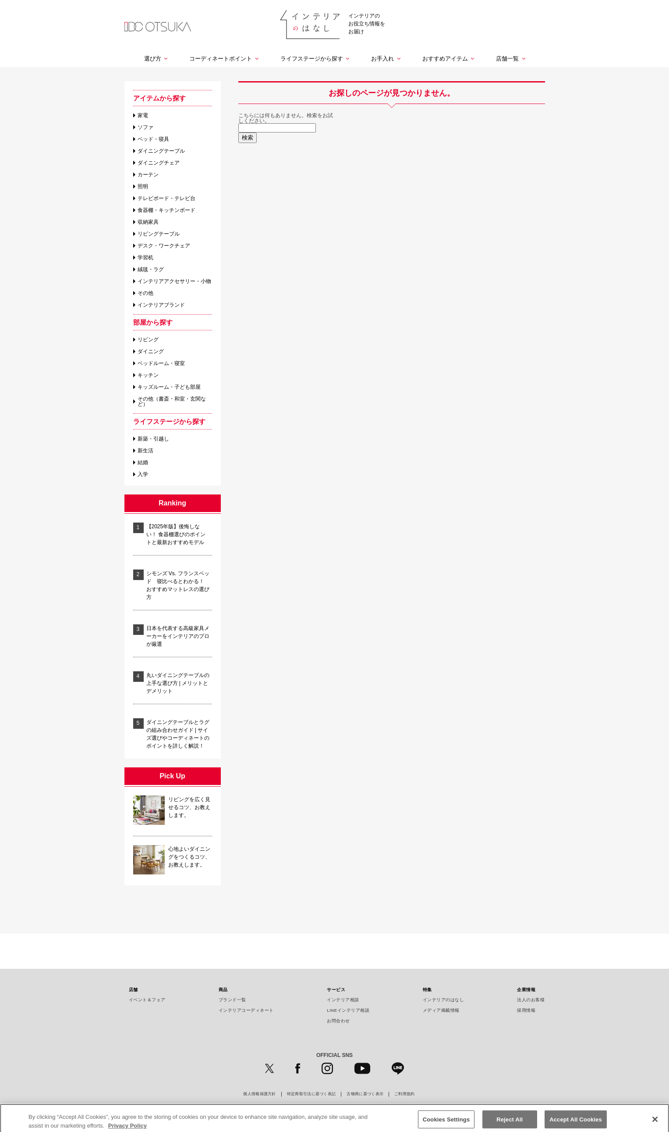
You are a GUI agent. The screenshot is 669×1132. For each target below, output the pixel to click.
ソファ (145, 127)
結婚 (143, 462)
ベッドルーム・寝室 (161, 363)
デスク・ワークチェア (164, 245)
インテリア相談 (343, 999)
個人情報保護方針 (259, 1094)
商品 (223, 989)
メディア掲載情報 (441, 1010)
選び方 (152, 58)
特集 (427, 989)
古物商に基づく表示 (365, 1094)
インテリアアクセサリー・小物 (174, 281)
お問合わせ (338, 1020)
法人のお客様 (531, 999)
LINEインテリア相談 (348, 1010)
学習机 (145, 257)
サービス (336, 989)
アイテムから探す (159, 98)
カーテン (148, 174)
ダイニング (151, 351)
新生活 (145, 450)
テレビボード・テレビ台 (166, 198)
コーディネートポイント (220, 58)
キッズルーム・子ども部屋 (169, 387)
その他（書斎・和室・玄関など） (172, 401)
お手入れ (382, 58)
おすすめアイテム (445, 58)
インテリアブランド (161, 305)
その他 (145, 293)
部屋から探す (153, 322)
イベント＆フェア (147, 999)
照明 (143, 186)
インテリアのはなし (443, 999)
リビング (148, 339)
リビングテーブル (159, 233)
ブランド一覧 (232, 999)
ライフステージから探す (311, 58)
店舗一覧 (507, 58)
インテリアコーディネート (246, 1010)
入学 (143, 474)
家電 (143, 115)
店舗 (133, 989)
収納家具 (148, 222)
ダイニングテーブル (161, 151)
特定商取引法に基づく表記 (311, 1094)
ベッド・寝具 (153, 139)
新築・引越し (153, 438)
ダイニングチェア (159, 162)
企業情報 (526, 989)
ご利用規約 (404, 1094)
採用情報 (526, 1010)
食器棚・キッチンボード (166, 210)
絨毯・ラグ (151, 269)
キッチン (148, 375)
